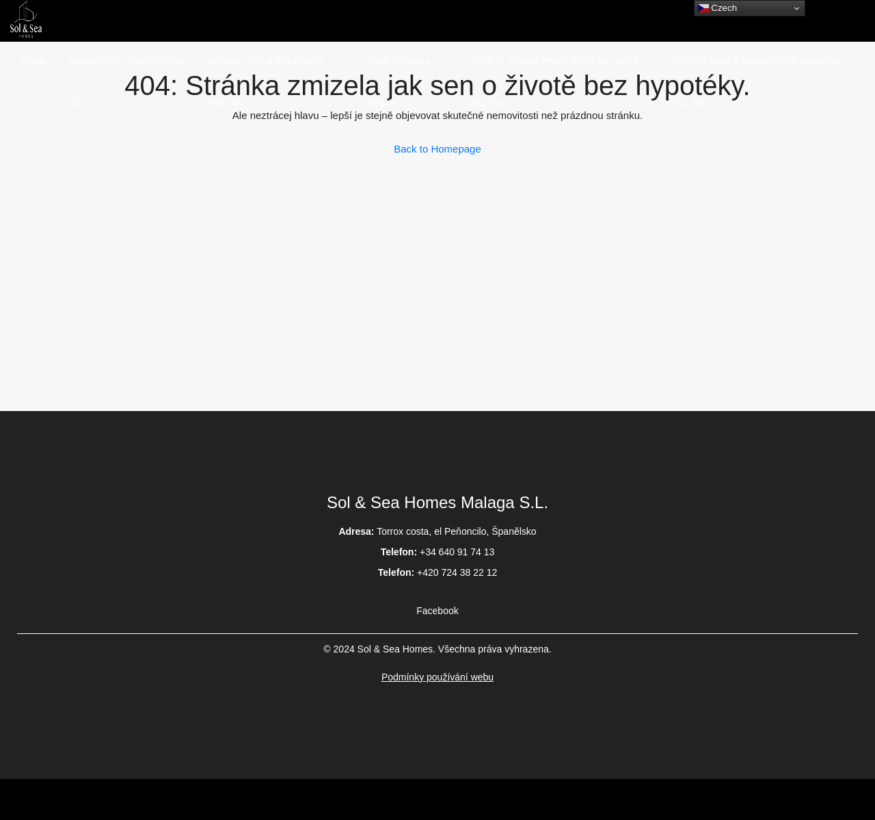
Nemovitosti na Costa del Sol (125, 82)
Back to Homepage (437, 149)
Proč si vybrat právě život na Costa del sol (554, 82)
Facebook (437, 610)
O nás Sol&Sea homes (396, 82)
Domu (33, 61)
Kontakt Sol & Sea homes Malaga (266, 82)
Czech (717, 8)
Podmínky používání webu (437, 677)
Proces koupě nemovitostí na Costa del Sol (756, 82)
